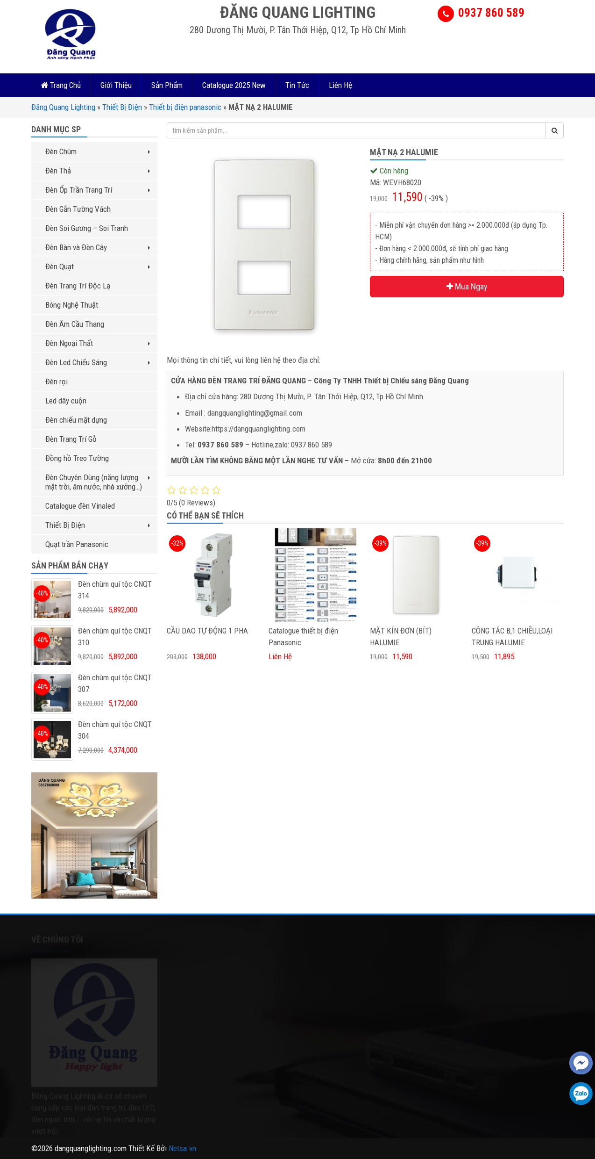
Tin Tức (297, 85)
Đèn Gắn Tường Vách (78, 209)
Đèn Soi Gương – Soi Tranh (86, 228)
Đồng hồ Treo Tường (77, 458)
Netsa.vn (182, 1148)
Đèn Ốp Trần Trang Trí (97, 189)
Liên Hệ (340, 85)
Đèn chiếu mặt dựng (76, 420)
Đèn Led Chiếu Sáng (97, 362)
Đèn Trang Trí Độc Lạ (77, 285)
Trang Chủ (61, 85)
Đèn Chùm (97, 151)
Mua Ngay (467, 286)
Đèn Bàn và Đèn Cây (97, 247)
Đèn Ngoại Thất (97, 343)
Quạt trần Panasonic (76, 544)
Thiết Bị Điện (122, 107)
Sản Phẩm (167, 85)
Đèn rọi (56, 381)
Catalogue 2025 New (234, 85)
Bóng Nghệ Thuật (71, 305)
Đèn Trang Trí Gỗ (71, 439)
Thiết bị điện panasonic (185, 107)
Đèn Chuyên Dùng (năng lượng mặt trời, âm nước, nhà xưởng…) (97, 482)
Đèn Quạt (97, 266)
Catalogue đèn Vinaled (80, 506)
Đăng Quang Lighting (63, 107)
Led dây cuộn (65, 400)
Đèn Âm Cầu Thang (74, 324)
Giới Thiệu (116, 85)
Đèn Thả (97, 170)
